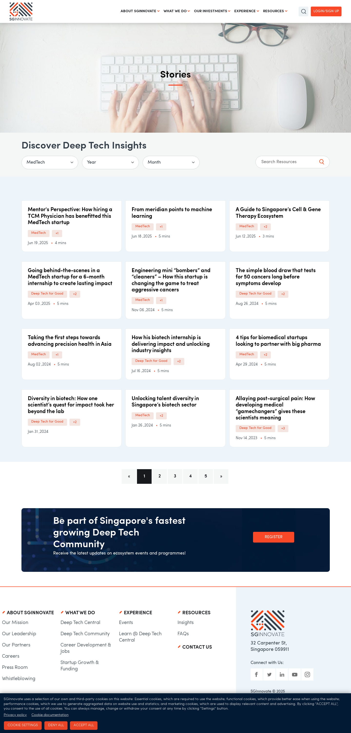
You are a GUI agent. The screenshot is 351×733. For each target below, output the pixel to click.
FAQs (183, 634)
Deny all (55, 725)
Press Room (15, 667)
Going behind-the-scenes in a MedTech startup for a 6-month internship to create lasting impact (70, 277)
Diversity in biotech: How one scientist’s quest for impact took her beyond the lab (71, 405)
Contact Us (197, 647)
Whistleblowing (18, 678)
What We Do (174, 11)
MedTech (38, 233)
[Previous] (129, 476)
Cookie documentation (49, 715)
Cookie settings (22, 725)
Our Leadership (19, 634)
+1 (57, 233)
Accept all (83, 725)
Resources (273, 11)
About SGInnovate (138, 11)
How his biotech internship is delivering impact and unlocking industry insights (171, 344)
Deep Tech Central (80, 622)
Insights (185, 622)
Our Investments (210, 11)
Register (274, 537)
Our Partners (16, 645)
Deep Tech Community (85, 634)
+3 (283, 428)
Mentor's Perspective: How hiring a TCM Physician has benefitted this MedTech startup (70, 216)
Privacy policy (15, 715)
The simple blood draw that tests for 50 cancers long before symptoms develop (276, 277)
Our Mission (15, 622)
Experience (245, 11)
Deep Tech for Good (47, 294)
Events (126, 622)
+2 (265, 227)
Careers (10, 656)
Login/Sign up (326, 11)
